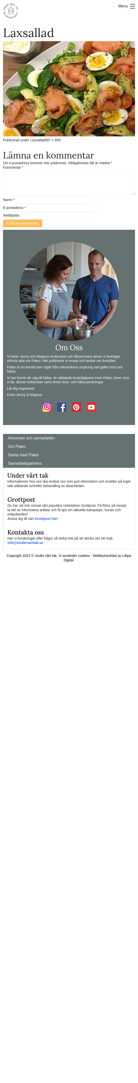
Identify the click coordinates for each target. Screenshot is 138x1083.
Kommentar (13, 167)
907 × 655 (53, 140)
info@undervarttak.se (25, 543)
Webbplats (11, 215)
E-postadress (14, 208)
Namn (9, 200)
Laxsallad (37, 140)
